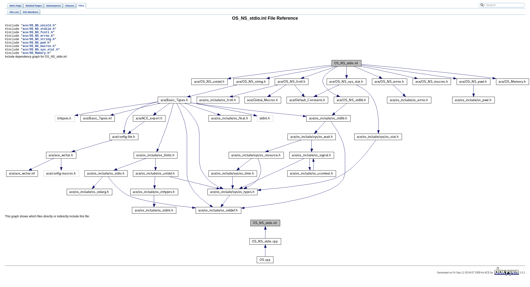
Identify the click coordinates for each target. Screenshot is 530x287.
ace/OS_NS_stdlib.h (39, 30)
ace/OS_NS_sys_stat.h (40, 55)
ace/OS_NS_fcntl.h (38, 34)
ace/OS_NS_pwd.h (36, 47)
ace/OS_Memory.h (36, 59)
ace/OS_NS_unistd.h (39, 26)
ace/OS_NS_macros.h (39, 51)
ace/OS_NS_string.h (39, 43)
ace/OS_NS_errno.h (38, 38)
